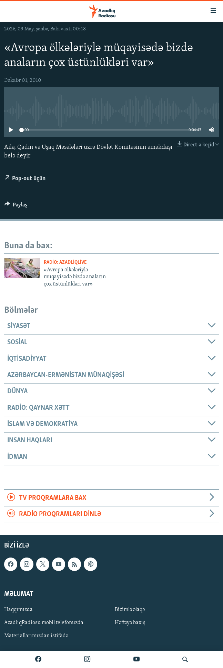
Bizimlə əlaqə (130, 609)
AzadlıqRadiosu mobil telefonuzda (43, 623)
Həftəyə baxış (130, 623)
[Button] (15, 206)
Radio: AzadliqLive (65, 262)
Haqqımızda (18, 609)
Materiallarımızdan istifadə (36, 636)
